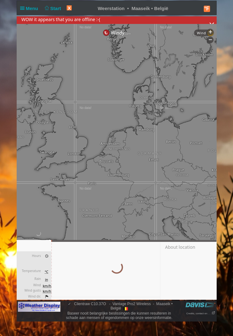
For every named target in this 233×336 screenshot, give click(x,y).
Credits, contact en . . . (200, 313)
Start (52, 8)
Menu (30, 8)
